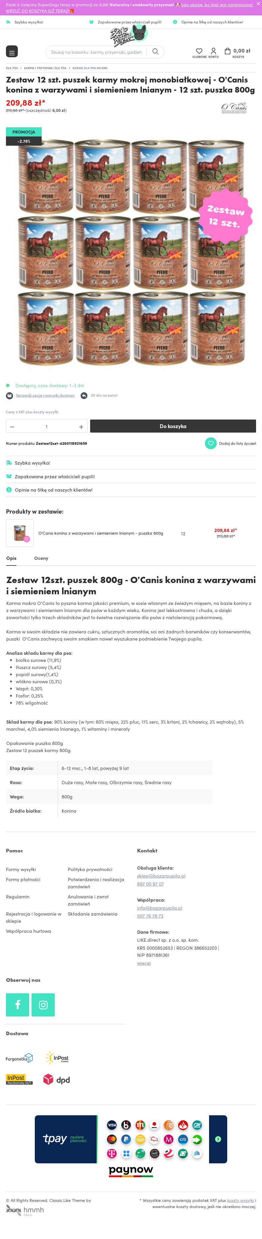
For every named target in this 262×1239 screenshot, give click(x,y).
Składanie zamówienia (92, 914)
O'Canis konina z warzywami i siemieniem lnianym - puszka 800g (100, 533)
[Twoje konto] (213, 52)
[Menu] (12, 51)
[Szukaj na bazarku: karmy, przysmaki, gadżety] (96, 52)
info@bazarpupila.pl (159, 908)
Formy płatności (23, 879)
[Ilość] (47, 426)
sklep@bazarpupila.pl (161, 876)
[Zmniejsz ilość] (12, 426)
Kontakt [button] (147, 850)
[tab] (11, 559)
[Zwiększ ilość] (81, 426)
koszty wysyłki (240, 1200)
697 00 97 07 (150, 884)
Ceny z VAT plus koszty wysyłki (32, 411)
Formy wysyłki (21, 869)
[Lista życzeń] (199, 52)
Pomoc (14, 850)
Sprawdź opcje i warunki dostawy (45, 395)
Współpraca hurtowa (28, 931)
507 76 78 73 (150, 916)
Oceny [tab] (41, 558)
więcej (144, 963)
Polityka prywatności (90, 869)
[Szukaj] (155, 52)
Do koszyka (173, 426)
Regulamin (17, 896)
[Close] (258, 3)
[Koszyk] (238, 52)
